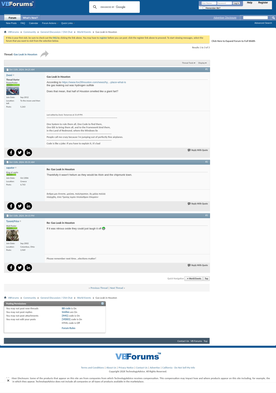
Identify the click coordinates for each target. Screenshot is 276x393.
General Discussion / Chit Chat (56, 31)
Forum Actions (49, 23)
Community (30, 31)
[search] (114, 7)
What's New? (30, 18)
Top (206, 278)
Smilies (65, 312)
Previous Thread (99, 287)
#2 (206, 161)
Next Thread (116, 287)
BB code (66, 308)
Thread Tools (188, 63)
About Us (111, 367)
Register (263, 2)
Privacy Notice (126, 367)
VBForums (13, 31)
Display (201, 63)
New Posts (11, 23)
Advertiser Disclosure (225, 17)
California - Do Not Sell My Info (178, 367)
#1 (206, 69)
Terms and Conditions (92, 367)
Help (249, 2)
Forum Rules (68, 328)
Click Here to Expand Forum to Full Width (233, 40)
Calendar (33, 23)
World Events (84, 31)
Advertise (155, 367)
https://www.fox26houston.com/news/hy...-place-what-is (94, 82)
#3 (206, 215)
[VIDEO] (66, 319)
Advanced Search (263, 23)
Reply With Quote (198, 150)
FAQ (23, 23)
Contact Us (183, 340)
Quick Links (67, 23)
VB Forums (196, 340)
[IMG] (65, 315)
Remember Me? (211, 8)
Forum (12, 18)
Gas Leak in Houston (25, 54)
